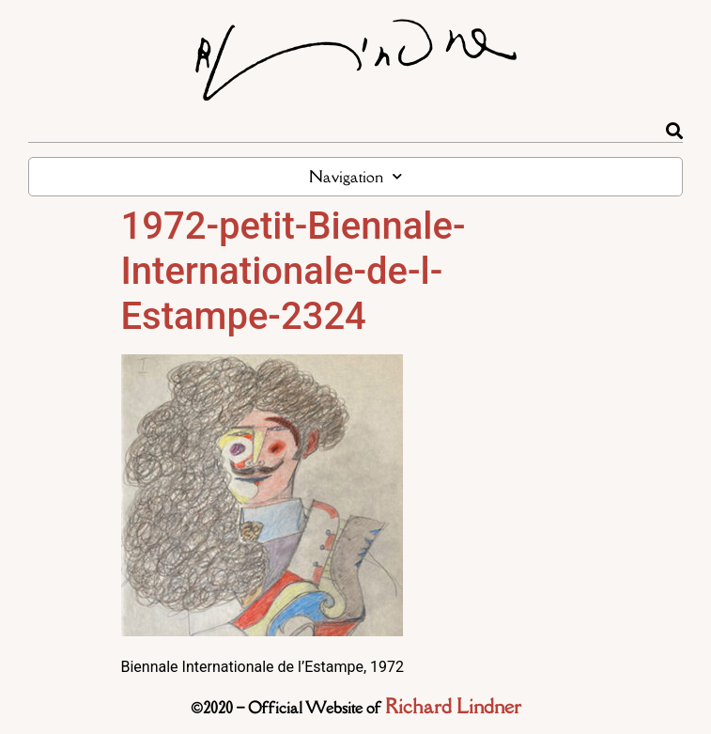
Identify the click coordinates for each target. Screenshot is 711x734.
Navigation (355, 176)
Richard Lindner (453, 706)
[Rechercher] (674, 130)
